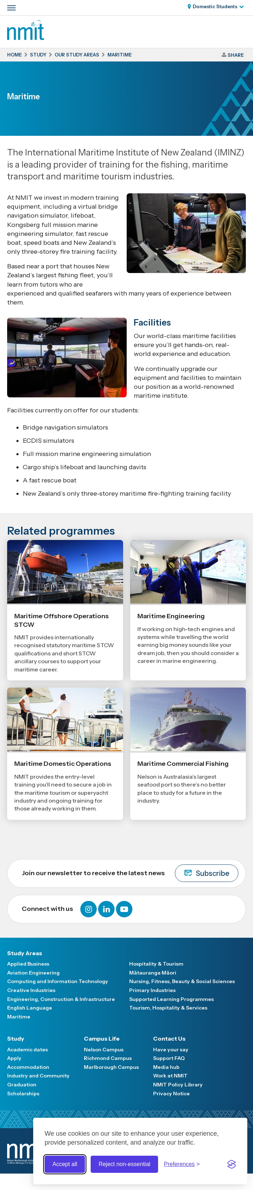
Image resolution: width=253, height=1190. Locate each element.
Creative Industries (31, 990)
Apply (14, 1058)
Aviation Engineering (33, 973)
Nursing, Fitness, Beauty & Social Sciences (182, 981)
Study (15, 1038)
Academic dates (27, 1049)
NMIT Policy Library (178, 1084)
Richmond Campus (108, 1058)
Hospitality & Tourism (156, 964)
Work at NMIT (170, 1075)
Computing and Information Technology (57, 981)
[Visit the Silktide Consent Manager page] (231, 1164)
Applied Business (28, 964)
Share (236, 55)
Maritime (18, 1016)
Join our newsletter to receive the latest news (130, 873)
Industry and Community (38, 1075)
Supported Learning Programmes (171, 999)
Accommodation (28, 1067)
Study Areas (24, 953)
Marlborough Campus (111, 1067)
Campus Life (102, 1038)
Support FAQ (169, 1058)
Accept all (64, 1164)
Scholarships (23, 1093)
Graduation (21, 1084)
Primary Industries (152, 990)
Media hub (166, 1067)
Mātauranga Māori (152, 973)
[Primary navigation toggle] (11, 7)
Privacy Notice (171, 1093)
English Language (29, 1008)
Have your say (170, 1049)
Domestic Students (215, 6)
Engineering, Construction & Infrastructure (61, 999)
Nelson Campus (103, 1049)
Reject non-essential (124, 1164)
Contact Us (169, 1038)
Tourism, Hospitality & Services (168, 1008)
